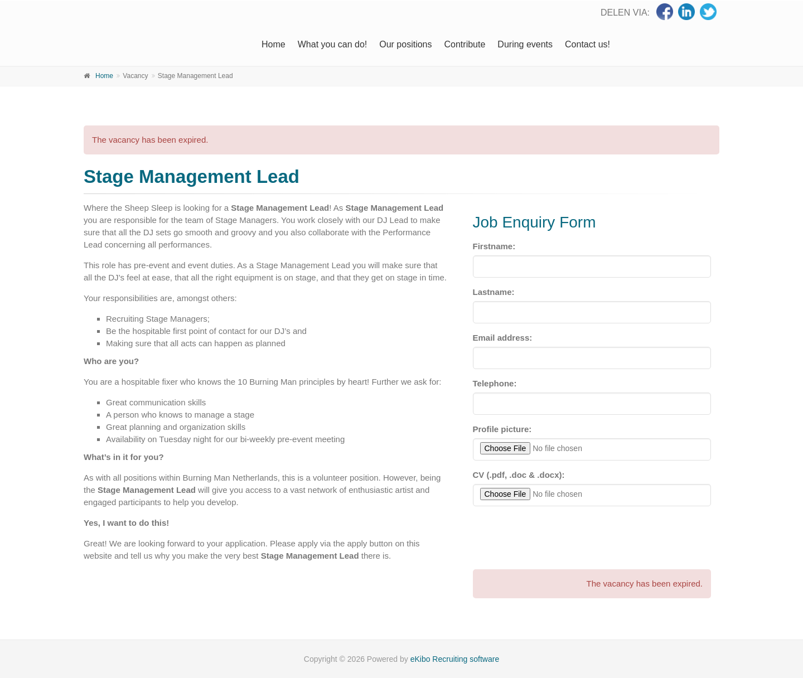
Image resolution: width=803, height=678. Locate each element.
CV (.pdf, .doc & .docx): (519, 475)
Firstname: (494, 246)
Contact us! (587, 44)
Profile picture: (502, 429)
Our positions (405, 44)
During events (525, 44)
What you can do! (332, 44)
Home (274, 44)
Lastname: (494, 292)
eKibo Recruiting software (455, 659)
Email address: (503, 337)
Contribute (465, 44)
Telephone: (495, 383)
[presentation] (557, 536)
